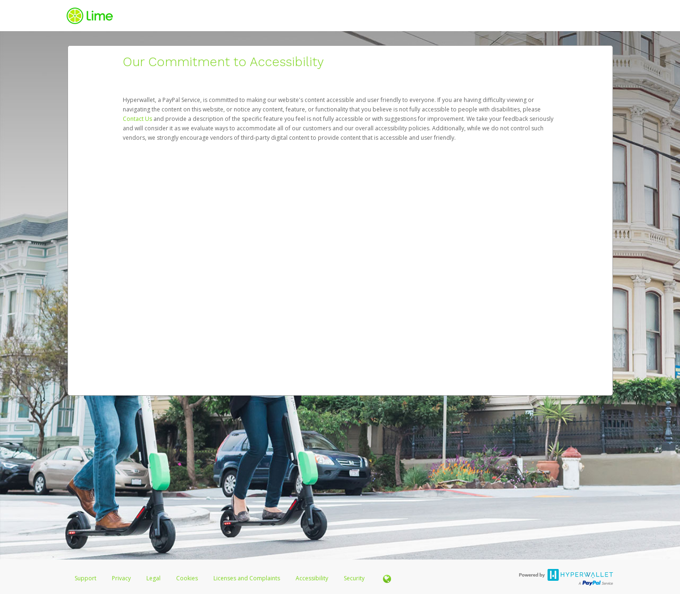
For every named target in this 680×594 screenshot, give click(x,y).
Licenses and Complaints (247, 578)
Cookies (187, 578)
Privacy (121, 578)
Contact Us (138, 119)
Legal (153, 578)
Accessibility (312, 578)
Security (354, 578)
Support (85, 578)
